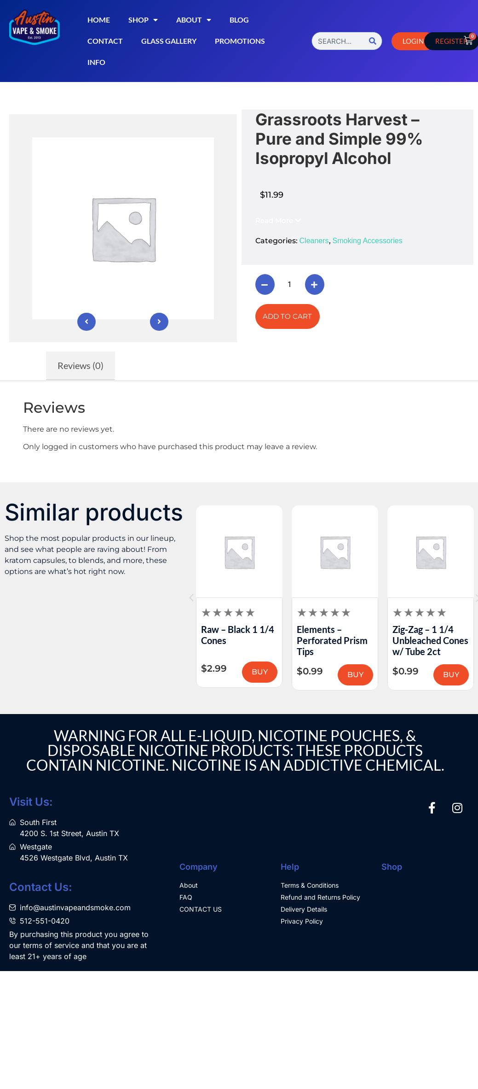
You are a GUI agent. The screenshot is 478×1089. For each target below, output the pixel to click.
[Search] (372, 41)
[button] (278, 220)
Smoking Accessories (368, 241)
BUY (206, 674)
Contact (105, 40)
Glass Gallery (168, 40)
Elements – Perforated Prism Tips (374, 640)
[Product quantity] (290, 284)
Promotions (240, 40)
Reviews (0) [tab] (81, 365)
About (193, 20)
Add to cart (287, 316)
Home (98, 19)
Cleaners (314, 241)
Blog (239, 19)
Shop (143, 20)
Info (96, 62)
